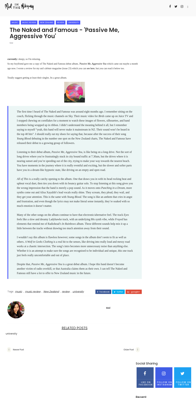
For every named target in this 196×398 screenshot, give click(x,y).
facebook (90, 321)
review (61, 20)
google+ (120, 321)
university (74, 20)
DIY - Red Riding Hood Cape (171, 70)
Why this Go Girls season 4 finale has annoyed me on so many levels (161, 86)
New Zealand (47, 20)
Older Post (115, 379)
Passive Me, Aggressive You (93, 62)
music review (30, 20)
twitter (105, 321)
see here (106, 67)
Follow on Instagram (163, 33)
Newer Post (18, 379)
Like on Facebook (145, 33)
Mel (12, 42)
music (16, 20)
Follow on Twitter (182, 33)
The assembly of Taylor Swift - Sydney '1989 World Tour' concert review (171, 98)
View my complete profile (151, 153)
